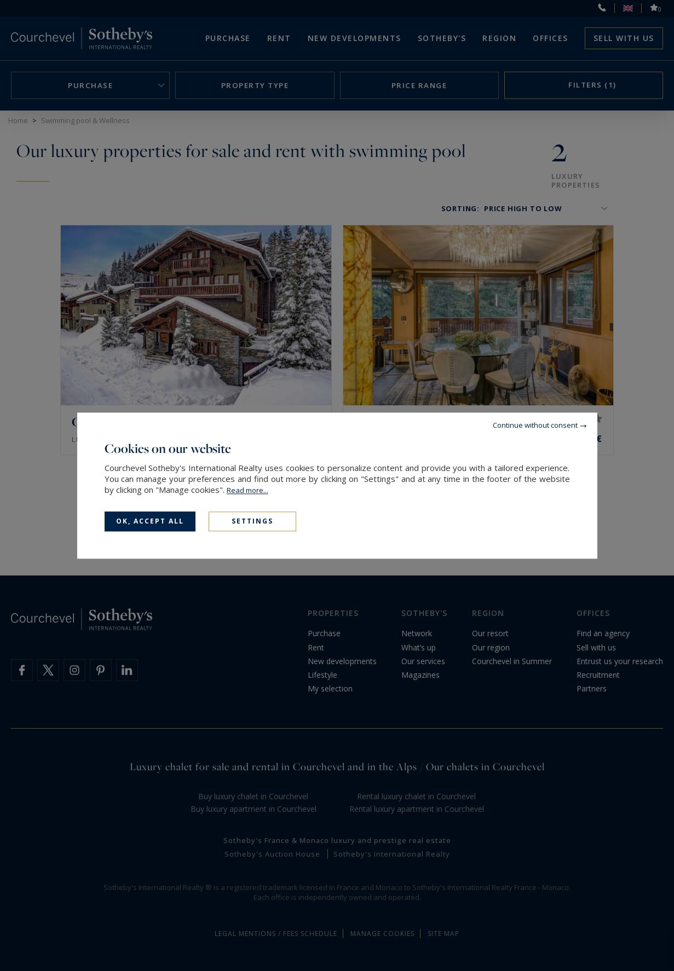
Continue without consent (535, 425)
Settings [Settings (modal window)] (252, 521)
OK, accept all (150, 521)
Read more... (247, 490)
